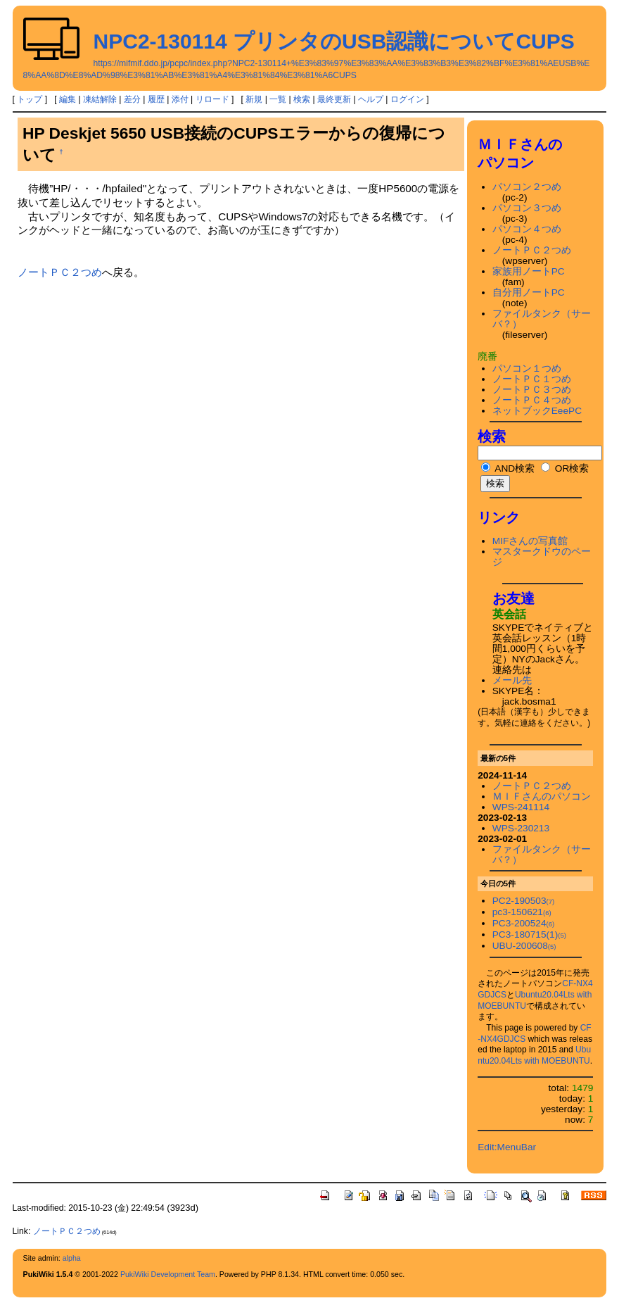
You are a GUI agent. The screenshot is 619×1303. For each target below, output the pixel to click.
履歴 (156, 99)
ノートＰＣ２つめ (60, 272)
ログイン (407, 99)
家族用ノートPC (528, 271)
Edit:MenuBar (507, 1147)
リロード (212, 99)
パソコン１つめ (526, 368)
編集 (67, 99)
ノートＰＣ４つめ (531, 400)
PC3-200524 (523, 923)
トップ (29, 99)
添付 (180, 99)
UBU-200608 (524, 945)
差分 (132, 99)
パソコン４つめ (526, 229)
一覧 (277, 99)
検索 (301, 99)
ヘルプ (370, 99)
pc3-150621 (521, 912)
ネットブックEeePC (537, 410)
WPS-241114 (520, 807)
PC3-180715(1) (529, 934)
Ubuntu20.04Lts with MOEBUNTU (534, 1055)
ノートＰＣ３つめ (531, 389)
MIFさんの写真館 (530, 541)
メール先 (512, 680)
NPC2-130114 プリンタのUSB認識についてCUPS (334, 41)
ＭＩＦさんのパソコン (541, 796)
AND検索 (508, 468)
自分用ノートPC (528, 292)
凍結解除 (100, 99)
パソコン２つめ (526, 187)
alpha (72, 1258)
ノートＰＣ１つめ (531, 379)
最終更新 (334, 99)
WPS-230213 (520, 828)
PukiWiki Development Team (167, 1274)
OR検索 (565, 468)
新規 (253, 99)
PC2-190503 (523, 900)
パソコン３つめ (526, 208)
